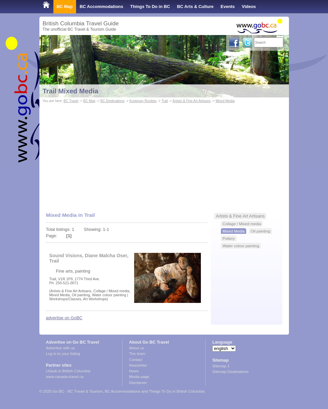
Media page (139, 377)
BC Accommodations (101, 6)
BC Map (65, 6)
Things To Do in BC (150, 6)
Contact (135, 360)
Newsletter (138, 365)
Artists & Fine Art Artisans (192, 101)
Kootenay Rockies (142, 101)
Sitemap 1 (221, 366)
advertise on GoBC (64, 317)
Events (228, 6)
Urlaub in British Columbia (68, 371)
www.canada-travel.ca (65, 377)
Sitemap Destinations (230, 372)
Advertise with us (60, 348)
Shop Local (54, 19)
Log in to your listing (63, 354)
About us (136, 348)
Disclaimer (138, 383)
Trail (164, 101)
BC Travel (70, 101)
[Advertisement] (164, 154)
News (134, 371)
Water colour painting (241, 246)
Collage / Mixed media (242, 224)
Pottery (229, 238)
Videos (249, 6)
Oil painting (260, 231)
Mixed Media (225, 101)
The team (137, 354)
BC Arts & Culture (195, 6)
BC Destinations (112, 101)
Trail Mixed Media (70, 91)
